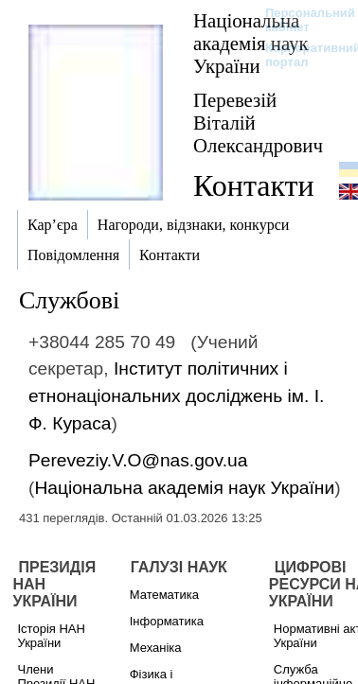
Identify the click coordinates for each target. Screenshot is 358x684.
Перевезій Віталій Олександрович (258, 122)
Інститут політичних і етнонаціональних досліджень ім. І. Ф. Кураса (176, 396)
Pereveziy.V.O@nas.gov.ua (137, 460)
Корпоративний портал (300, 55)
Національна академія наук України (251, 43)
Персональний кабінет (300, 20)
